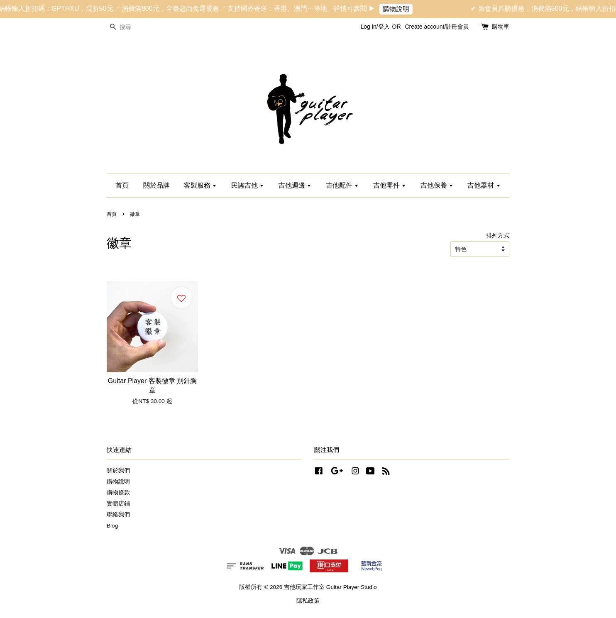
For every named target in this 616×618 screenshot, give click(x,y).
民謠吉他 (247, 185)
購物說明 (402, 8)
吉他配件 (342, 185)
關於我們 (118, 470)
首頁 (122, 185)
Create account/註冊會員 (437, 26)
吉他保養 (436, 185)
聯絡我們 (118, 514)
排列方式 (497, 235)
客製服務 (200, 185)
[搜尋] (131, 27)
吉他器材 (483, 185)
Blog (112, 526)
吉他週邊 (295, 185)
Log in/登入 (375, 26)
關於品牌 (156, 185)
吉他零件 (389, 185)
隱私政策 (308, 601)
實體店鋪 (118, 504)
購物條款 (118, 492)
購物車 (500, 26)
